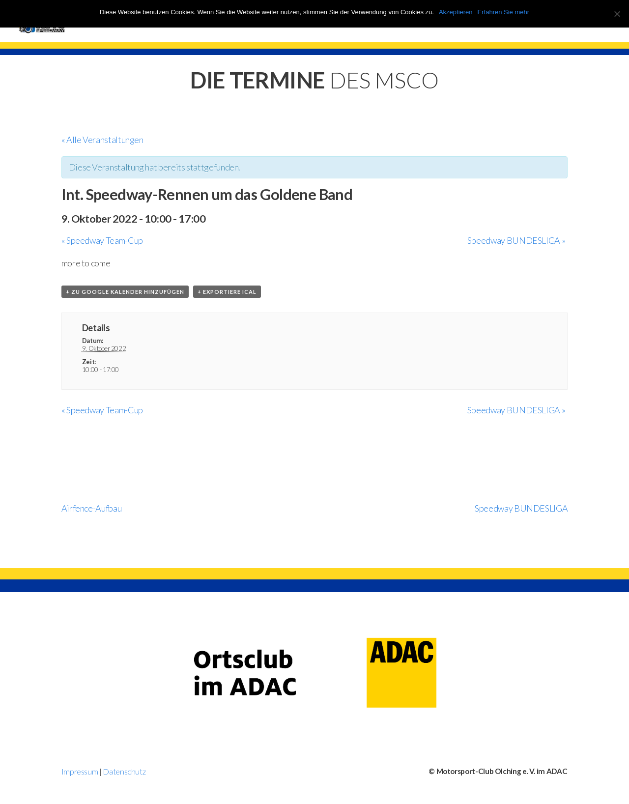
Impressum (79, 771)
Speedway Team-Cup (102, 240)
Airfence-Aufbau (91, 508)
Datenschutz (124, 771)
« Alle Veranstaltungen (102, 139)
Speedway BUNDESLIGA (516, 240)
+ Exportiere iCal (227, 291)
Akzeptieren (456, 12)
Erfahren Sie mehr (504, 12)
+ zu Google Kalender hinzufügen (125, 291)
